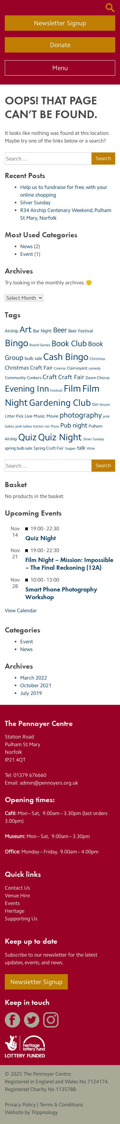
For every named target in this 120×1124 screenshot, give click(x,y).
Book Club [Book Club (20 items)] (69, 343)
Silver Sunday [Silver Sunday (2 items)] (93, 439)
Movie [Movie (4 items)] (52, 416)
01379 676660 (29, 775)
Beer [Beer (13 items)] (60, 330)
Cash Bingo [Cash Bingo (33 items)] (65, 356)
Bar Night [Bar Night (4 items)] (42, 331)
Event (26, 254)
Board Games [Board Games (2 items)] (39, 345)
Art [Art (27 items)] (26, 329)
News (26, 246)
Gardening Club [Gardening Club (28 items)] (60, 402)
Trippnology (44, 1112)
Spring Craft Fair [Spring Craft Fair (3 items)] (49, 448)
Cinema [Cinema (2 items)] (60, 368)
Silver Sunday (35, 203)
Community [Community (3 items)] (15, 377)
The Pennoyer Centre (46, 1074)
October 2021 (36, 685)
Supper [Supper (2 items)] (70, 448)
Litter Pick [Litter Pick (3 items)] (14, 416)
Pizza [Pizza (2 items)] (55, 426)
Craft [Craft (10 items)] (50, 377)
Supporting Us (21, 919)
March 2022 (33, 678)
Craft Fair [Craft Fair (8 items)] (71, 377)
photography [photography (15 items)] (81, 415)
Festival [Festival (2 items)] (56, 390)
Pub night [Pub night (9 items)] (73, 425)
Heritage (14, 911)
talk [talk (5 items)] (81, 448)
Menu (60, 68)
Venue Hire (17, 895)
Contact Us (17, 888)
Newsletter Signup (60, 23)
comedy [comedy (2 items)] (94, 368)
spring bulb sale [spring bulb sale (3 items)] (18, 448)
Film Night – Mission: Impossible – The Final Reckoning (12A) (69, 563)
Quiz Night (40, 537)
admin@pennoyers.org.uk (49, 783)
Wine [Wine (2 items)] (91, 448)
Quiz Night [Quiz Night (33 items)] (60, 437)
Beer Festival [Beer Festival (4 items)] (80, 331)
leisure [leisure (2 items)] (105, 405)
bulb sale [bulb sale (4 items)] (33, 358)
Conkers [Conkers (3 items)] (34, 377)
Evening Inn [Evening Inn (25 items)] (27, 389)
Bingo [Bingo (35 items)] (16, 342)
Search (103, 158)
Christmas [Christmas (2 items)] (97, 359)
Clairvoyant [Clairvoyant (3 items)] (77, 368)
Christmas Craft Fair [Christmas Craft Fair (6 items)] (28, 367)
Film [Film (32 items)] (72, 388)
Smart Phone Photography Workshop (61, 593)
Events (12, 903)
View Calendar (21, 610)
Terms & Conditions (61, 1105)
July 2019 (31, 693)
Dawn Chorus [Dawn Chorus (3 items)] (97, 377)
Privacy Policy (20, 1105)
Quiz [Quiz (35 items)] (27, 437)
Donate (60, 45)
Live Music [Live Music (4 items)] (35, 416)
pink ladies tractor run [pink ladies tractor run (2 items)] (32, 426)
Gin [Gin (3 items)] (95, 404)
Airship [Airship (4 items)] (11, 331)
